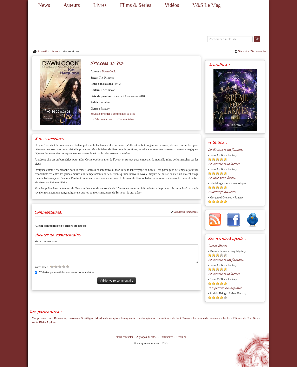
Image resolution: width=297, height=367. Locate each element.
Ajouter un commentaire (184, 211)
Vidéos (172, 5)
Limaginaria (128, 318)
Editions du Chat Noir (245, 318)
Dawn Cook (109, 71)
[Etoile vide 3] (59, 267)
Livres (99, 5)
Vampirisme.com (42, 318)
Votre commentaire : (46, 241)
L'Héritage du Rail (222, 192)
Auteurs (72, 5)
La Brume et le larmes (224, 164)
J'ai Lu (226, 318)
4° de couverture (102, 119)
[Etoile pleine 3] (217, 159)
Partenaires (166, 337)
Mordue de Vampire (106, 318)
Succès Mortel (217, 246)
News (44, 5)
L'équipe (181, 337)
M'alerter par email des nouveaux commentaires (64, 272)
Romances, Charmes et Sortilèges (73, 318)
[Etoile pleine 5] (225, 159)
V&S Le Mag (206, 5)
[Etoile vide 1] (52, 267)
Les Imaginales (146, 318)
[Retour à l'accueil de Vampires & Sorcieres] (66, 29)
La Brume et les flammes (226, 149)
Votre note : (41, 267)
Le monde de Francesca (206, 318)
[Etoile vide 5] (67, 267)
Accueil (42, 51)
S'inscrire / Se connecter (250, 51)
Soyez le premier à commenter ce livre (113, 113)
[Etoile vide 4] (63, 267)
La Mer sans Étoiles (222, 178)
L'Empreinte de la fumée (225, 288)
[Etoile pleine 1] (209, 159)
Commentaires (126, 119)
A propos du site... (146, 337)
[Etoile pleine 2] (213, 159)
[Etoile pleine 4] (221, 159)
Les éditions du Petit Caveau (173, 318)
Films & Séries (135, 5)
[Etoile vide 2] (56, 267)
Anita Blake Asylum (43, 322)
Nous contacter (124, 337)
